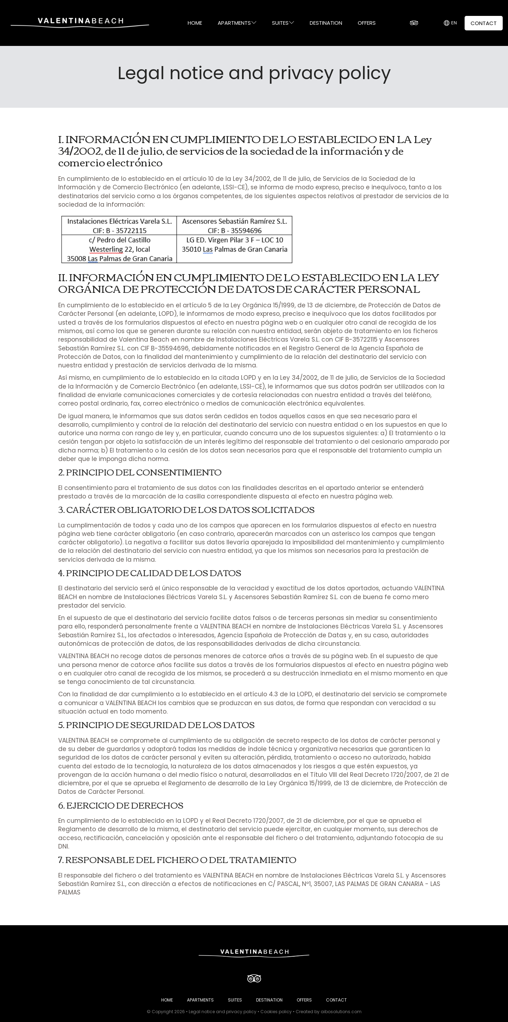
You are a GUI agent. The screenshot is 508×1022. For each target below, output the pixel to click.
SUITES (283, 22)
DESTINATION (326, 22)
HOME (195, 22)
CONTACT (484, 23)
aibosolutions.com (341, 1012)
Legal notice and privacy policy (222, 1012)
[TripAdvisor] (414, 23)
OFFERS (367, 22)
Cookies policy (276, 1012)
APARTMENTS (237, 22)
